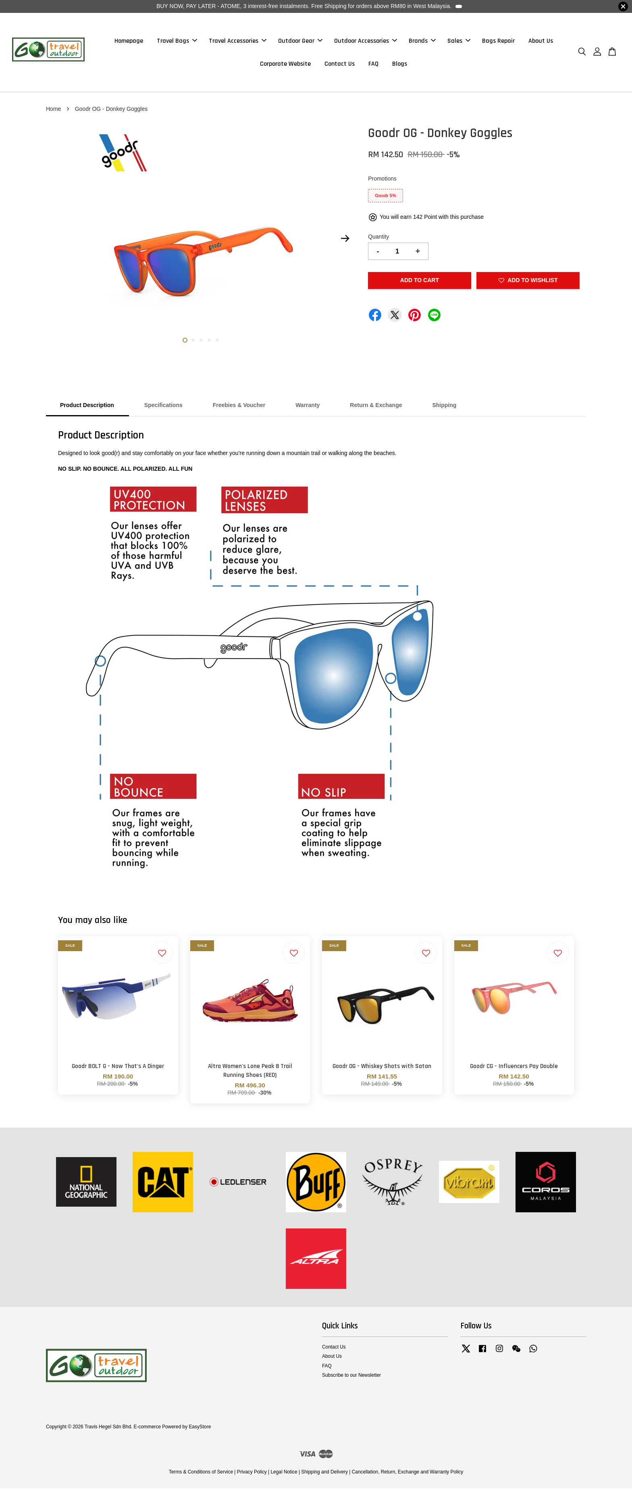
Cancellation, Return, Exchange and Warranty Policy (408, 1474)
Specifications (163, 407)
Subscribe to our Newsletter (351, 1377)
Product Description (87, 407)
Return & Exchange (376, 407)
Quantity (378, 238)
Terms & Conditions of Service (201, 1474)
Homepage (128, 41)
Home (53, 110)
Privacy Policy (252, 1474)
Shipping (444, 407)
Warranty (307, 407)
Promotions (382, 180)
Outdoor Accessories (365, 41)
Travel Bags (177, 41)
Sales (458, 41)
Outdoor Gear (300, 41)
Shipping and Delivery (324, 1474)
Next (345, 240)
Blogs (399, 64)
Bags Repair (498, 41)
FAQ (373, 64)
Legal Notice (283, 1474)
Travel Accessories (237, 41)
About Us (540, 41)
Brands (422, 41)
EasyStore (200, 1429)
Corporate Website (285, 64)
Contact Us (339, 64)
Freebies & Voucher (239, 407)
